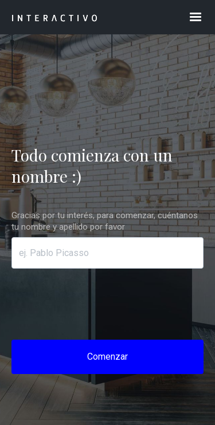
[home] (88, 17)
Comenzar (107, 356)
